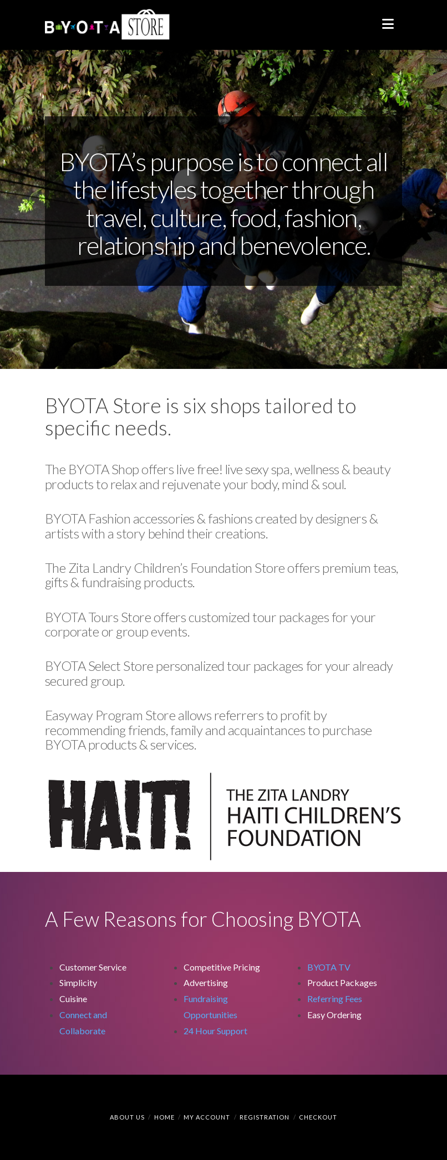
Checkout (318, 1117)
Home (164, 1117)
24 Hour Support (215, 1030)
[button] (388, 24)
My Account (207, 1117)
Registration (264, 1117)
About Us (127, 1117)
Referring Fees (334, 998)
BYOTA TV (329, 967)
